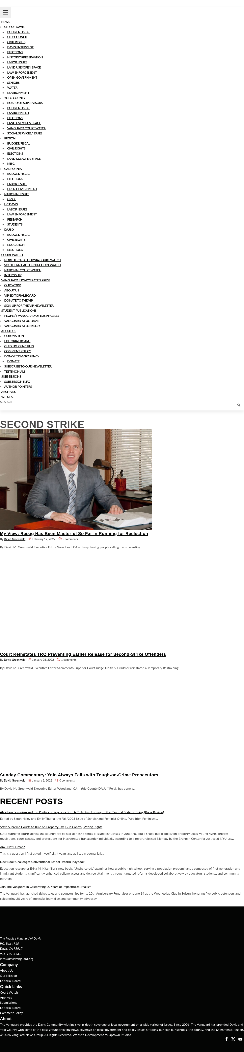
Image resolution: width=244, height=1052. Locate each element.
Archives (6, 997)
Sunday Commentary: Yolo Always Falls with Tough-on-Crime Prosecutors (79, 775)
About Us (6, 970)
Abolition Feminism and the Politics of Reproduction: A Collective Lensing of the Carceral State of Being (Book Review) (82, 812)
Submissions (8, 1002)
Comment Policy (11, 1013)
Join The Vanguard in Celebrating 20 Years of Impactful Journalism (45, 886)
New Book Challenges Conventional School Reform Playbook (42, 861)
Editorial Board (10, 981)
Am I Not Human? (12, 847)
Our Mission (8, 975)
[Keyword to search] (122, 407)
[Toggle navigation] (5, 12)
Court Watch (9, 992)
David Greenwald (14, 539)
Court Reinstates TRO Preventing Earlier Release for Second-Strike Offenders (83, 654)
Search (6, 402)
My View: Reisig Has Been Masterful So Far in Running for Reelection (74, 533)
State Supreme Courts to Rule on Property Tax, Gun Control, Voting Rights (51, 827)
